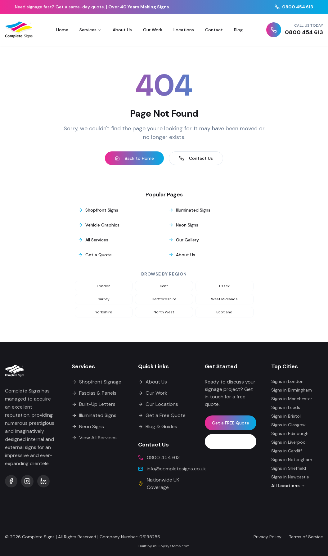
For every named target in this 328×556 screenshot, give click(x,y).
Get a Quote (95, 255)
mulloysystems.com (171, 546)
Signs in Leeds (285, 407)
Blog (238, 30)
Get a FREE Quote (230, 423)
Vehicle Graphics (98, 225)
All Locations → (288, 485)
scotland (224, 312)
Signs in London (287, 381)
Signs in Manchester (291, 398)
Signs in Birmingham (291, 390)
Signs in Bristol (286, 416)
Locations (183, 30)
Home (62, 30)
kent (164, 286)
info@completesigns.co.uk (176, 468)
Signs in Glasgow (288, 425)
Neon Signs (183, 225)
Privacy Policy (267, 537)
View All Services (94, 437)
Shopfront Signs (98, 210)
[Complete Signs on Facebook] (11, 481)
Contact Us (196, 158)
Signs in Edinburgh (289, 433)
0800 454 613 (294, 7)
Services (90, 30)
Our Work (152, 30)
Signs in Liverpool (289, 442)
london (103, 286)
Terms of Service (306, 537)
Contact (214, 30)
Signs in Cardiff (286, 451)
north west (164, 312)
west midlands (224, 299)
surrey (104, 299)
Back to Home (134, 158)
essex (224, 286)
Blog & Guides (157, 426)
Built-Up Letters (93, 404)
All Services (93, 240)
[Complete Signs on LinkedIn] (43, 481)
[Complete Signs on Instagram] (27, 481)
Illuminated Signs (189, 210)
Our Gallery (183, 240)
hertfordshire (164, 299)
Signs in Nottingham (291, 459)
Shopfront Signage (96, 382)
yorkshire (103, 312)
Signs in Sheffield (288, 468)
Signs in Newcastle (290, 477)
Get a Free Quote (162, 415)
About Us (122, 30)
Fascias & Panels (94, 393)
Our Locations (158, 404)
